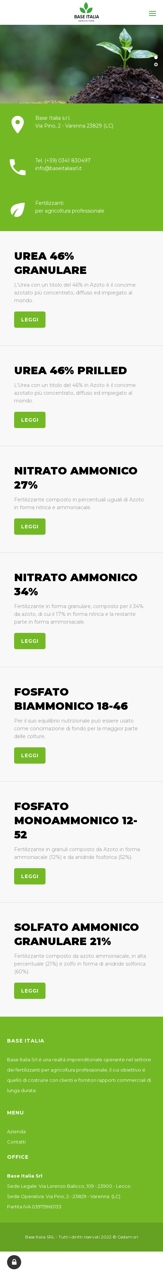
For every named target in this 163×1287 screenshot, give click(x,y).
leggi (23, 319)
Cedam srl (127, 1243)
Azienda (16, 1138)
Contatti (16, 1148)
